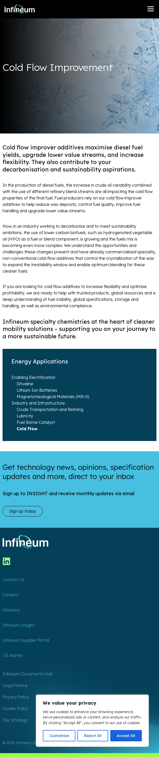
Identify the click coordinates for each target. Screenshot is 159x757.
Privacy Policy (16, 696)
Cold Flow (27, 428)
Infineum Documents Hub (28, 673)
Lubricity (25, 415)
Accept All (126, 735)
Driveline (25, 383)
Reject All (93, 735)
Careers (10, 594)
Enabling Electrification (33, 377)
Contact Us (14, 579)
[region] (92, 721)
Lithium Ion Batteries (37, 390)
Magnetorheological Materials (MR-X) (53, 396)
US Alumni (12, 655)
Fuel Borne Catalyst (36, 422)
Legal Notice (15, 685)
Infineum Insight (18, 625)
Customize (59, 735)
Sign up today (22, 511)
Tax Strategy (15, 720)
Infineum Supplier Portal (26, 640)
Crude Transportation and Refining (50, 409)
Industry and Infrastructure (38, 403)
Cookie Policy (15, 708)
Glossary (11, 609)
